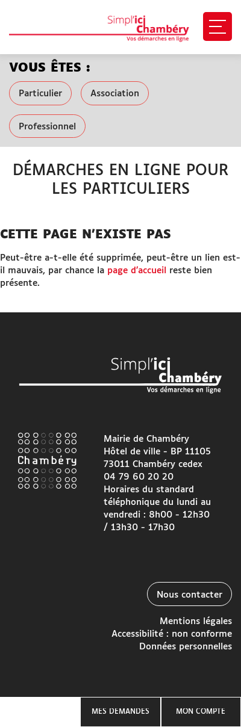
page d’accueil (136, 270)
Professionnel (47, 126)
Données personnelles (185, 646)
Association (114, 93)
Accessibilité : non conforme (171, 634)
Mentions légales (196, 621)
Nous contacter (189, 594)
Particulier (40, 93)
